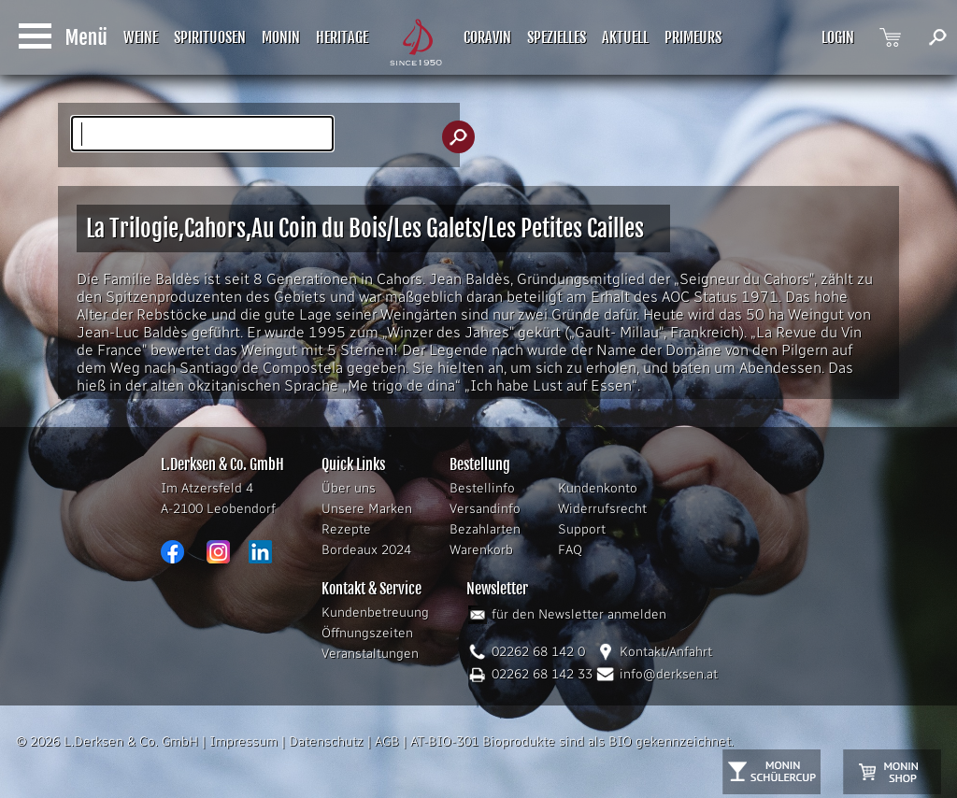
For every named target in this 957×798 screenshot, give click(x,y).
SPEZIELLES (556, 37)
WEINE (140, 37)
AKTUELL (625, 37)
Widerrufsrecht (602, 509)
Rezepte (346, 529)
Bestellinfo (482, 488)
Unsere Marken (366, 509)
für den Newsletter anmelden (579, 614)
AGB (387, 741)
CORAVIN (487, 37)
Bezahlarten (485, 529)
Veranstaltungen (370, 654)
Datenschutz (326, 741)
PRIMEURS (692, 37)
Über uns (348, 488)
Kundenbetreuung (375, 612)
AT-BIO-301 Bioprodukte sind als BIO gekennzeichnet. (572, 741)
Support (582, 529)
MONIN (281, 37)
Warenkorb (481, 550)
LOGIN (837, 37)
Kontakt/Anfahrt (666, 652)
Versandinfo (485, 509)
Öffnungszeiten (367, 633)
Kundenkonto (597, 488)
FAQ (570, 550)
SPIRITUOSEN (210, 37)
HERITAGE (342, 37)
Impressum (243, 741)
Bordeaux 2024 (366, 550)
